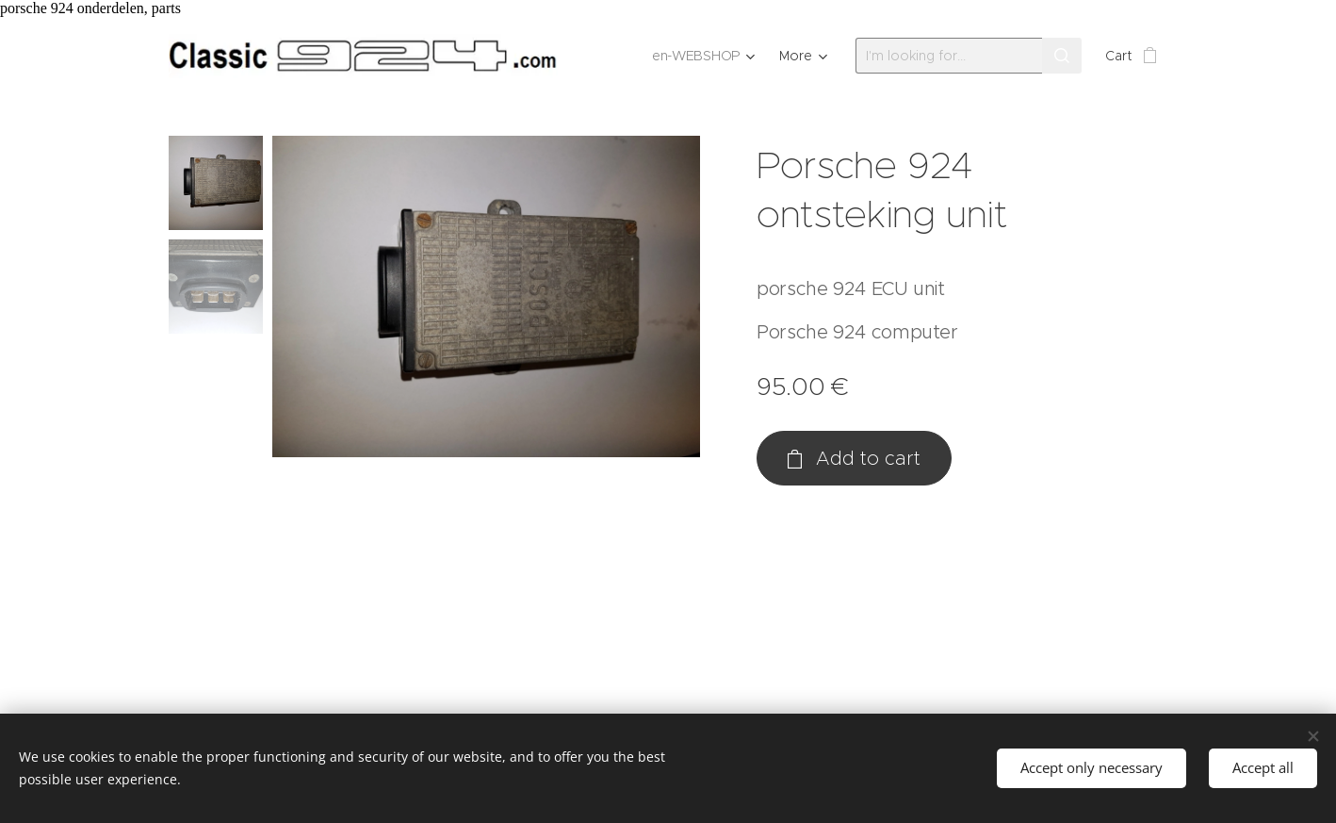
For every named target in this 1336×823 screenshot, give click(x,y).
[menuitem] (704, 55)
